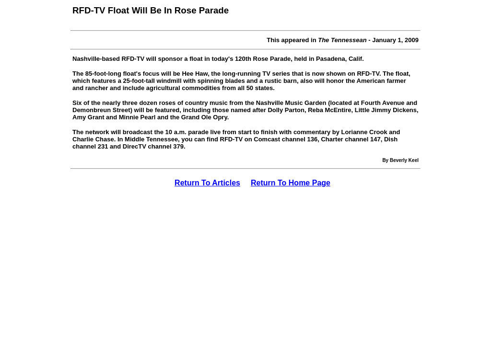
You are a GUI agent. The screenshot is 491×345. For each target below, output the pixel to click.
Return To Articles (207, 183)
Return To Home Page (290, 183)
